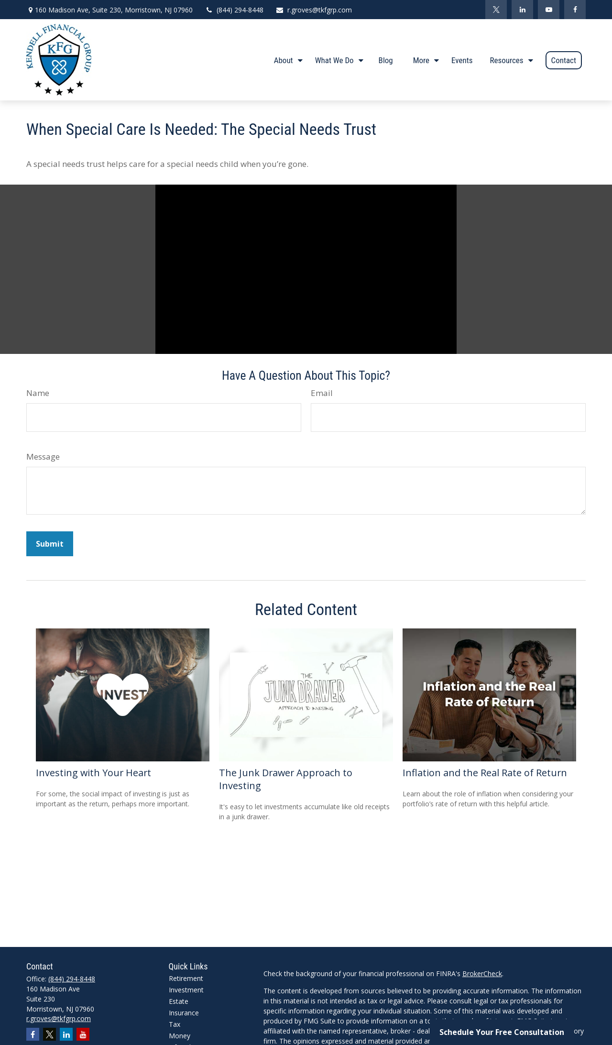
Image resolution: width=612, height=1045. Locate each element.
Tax (174, 1024)
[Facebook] (575, 9)
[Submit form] (49, 543)
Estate (178, 1001)
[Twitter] (496, 9)
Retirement (186, 978)
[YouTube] (548, 9)
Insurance (184, 1012)
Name (37, 392)
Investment (186, 989)
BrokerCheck (482, 973)
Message (43, 456)
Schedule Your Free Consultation (501, 1032)
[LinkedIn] (522, 9)
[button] (286, 60)
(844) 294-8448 (234, 9)
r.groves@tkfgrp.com (313, 9)
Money (179, 1035)
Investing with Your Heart (93, 772)
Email (322, 392)
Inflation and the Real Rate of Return (485, 772)
